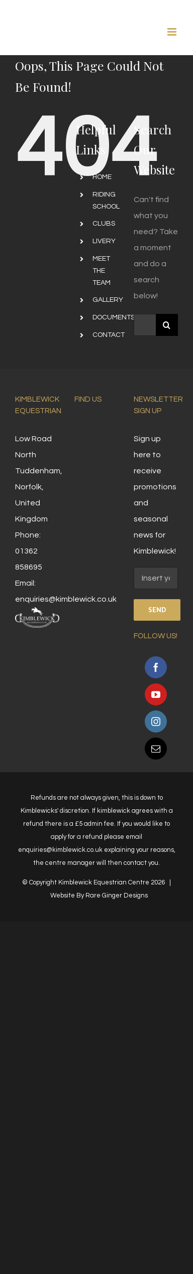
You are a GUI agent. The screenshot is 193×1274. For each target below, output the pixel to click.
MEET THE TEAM (101, 270)
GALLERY (107, 299)
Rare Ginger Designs (116, 895)
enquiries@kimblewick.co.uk (66, 599)
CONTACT (108, 334)
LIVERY (104, 241)
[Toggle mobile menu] (172, 32)
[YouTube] (156, 694)
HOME (102, 176)
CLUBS (103, 223)
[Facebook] (156, 667)
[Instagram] (156, 721)
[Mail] (156, 749)
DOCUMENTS (113, 317)
